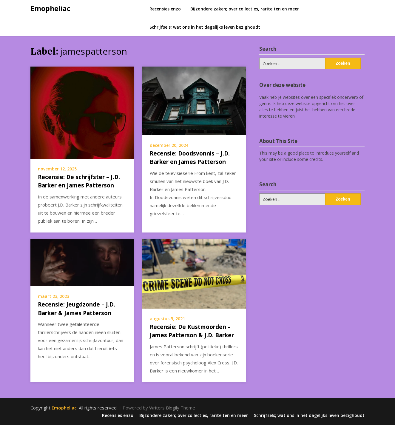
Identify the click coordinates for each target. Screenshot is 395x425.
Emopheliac (50, 8)
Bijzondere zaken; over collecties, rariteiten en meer (244, 9)
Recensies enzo (165, 9)
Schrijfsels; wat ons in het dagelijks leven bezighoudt (204, 27)
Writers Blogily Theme (172, 408)
